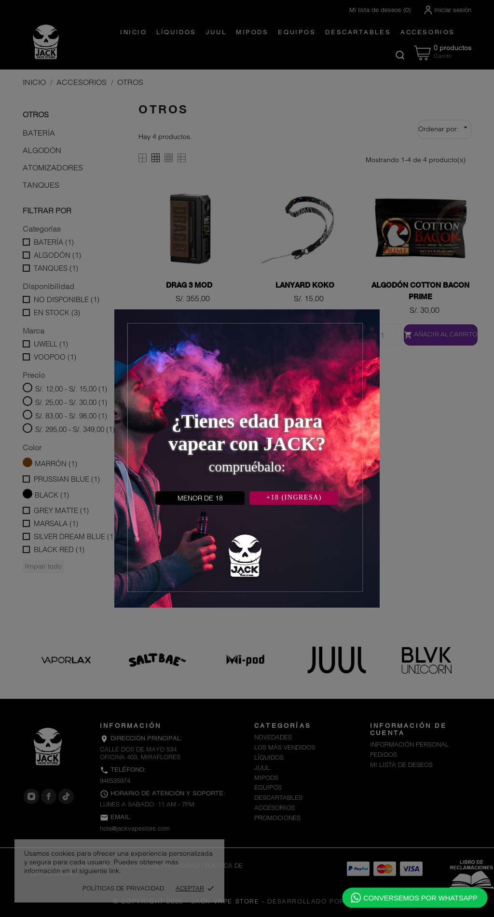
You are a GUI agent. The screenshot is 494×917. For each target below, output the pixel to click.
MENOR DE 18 (200, 498)
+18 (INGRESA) (294, 497)
